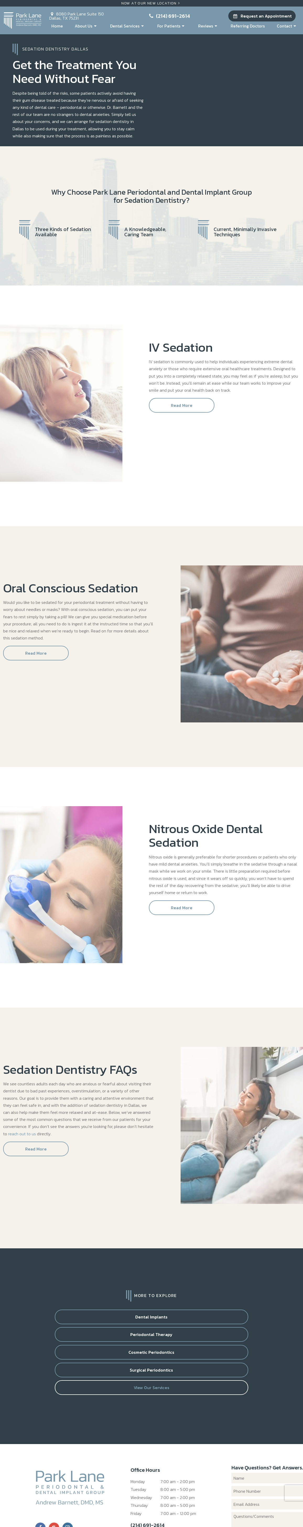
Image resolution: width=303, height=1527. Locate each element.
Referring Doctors (248, 26)
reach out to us (22, 1137)
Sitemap (114, 1511)
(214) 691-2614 (169, 16)
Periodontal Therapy (115, 1320)
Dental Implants (43, 1320)
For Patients (171, 26)
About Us (86, 26)
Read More (181, 409)
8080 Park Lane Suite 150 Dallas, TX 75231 (170, 1488)
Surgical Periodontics (260, 1320)
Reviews (208, 26)
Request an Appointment (261, 16)
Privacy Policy (137, 1511)
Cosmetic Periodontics (187, 1320)
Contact (287, 26)
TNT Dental (224, 1511)
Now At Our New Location (151, 3)
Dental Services (127, 26)
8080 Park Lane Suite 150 (76, 15)
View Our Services (151, 1340)
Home (57, 26)
